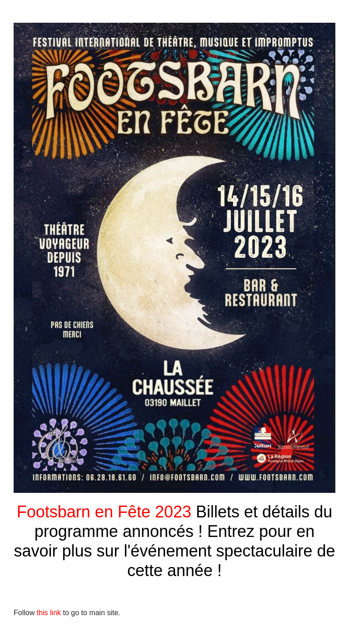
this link (48, 613)
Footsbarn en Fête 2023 (106, 511)
